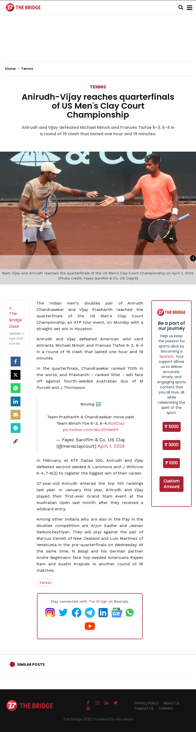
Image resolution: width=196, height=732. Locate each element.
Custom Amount (172, 484)
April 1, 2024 (111, 446)
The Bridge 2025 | (78, 719)
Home (12, 68)
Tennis (98, 87)
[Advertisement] (98, 46)
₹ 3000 (171, 445)
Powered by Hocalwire (113, 719)
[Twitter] (15, 375)
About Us (171, 703)
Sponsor (167, 356)
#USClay (116, 423)
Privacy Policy (146, 703)
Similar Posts (31, 664)
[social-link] (15, 441)
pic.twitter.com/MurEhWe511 (90, 429)
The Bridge (98, 601)
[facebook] (15, 361)
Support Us (144, 708)
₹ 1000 (171, 463)
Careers (166, 708)
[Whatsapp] (15, 388)
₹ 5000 (172, 427)
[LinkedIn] (15, 401)
